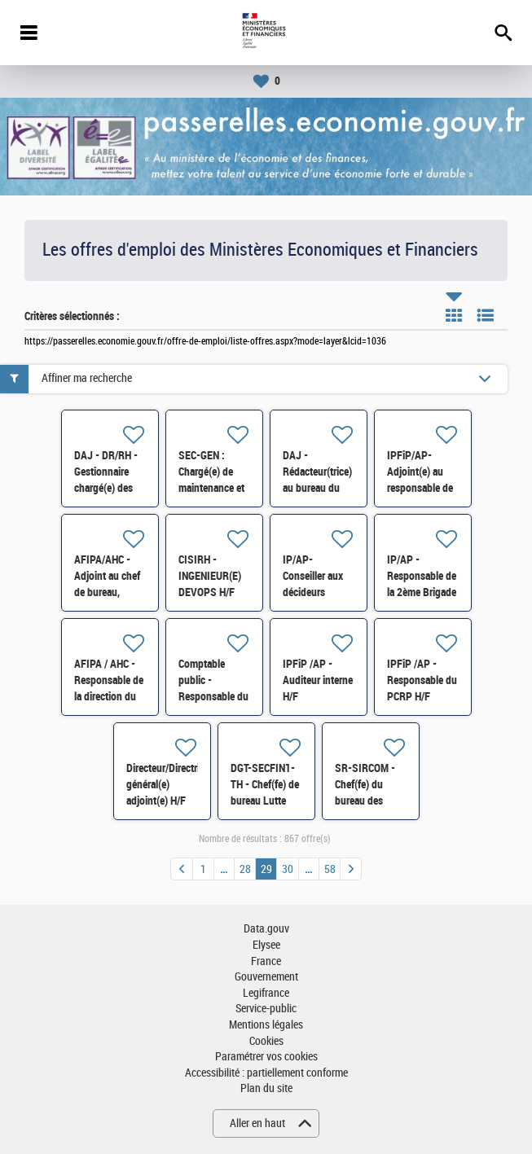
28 (245, 869)
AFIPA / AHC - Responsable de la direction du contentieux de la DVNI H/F (108, 696)
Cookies (266, 1041)
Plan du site (266, 1088)
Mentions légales (266, 1025)
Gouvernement (266, 977)
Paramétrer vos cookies (266, 1057)
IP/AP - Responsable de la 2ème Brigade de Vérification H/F (421, 592)
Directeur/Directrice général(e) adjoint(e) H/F (167, 784)
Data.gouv (266, 929)
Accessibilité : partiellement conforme (266, 1073)
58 (330, 869)
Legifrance (266, 993)
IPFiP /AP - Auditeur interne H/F (318, 680)
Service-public (266, 1009)
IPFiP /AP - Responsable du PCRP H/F (422, 680)
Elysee (266, 945)
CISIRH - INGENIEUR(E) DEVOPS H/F (209, 576)
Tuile (454, 315)
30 (287, 869)
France (266, 961)
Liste (485, 315)
